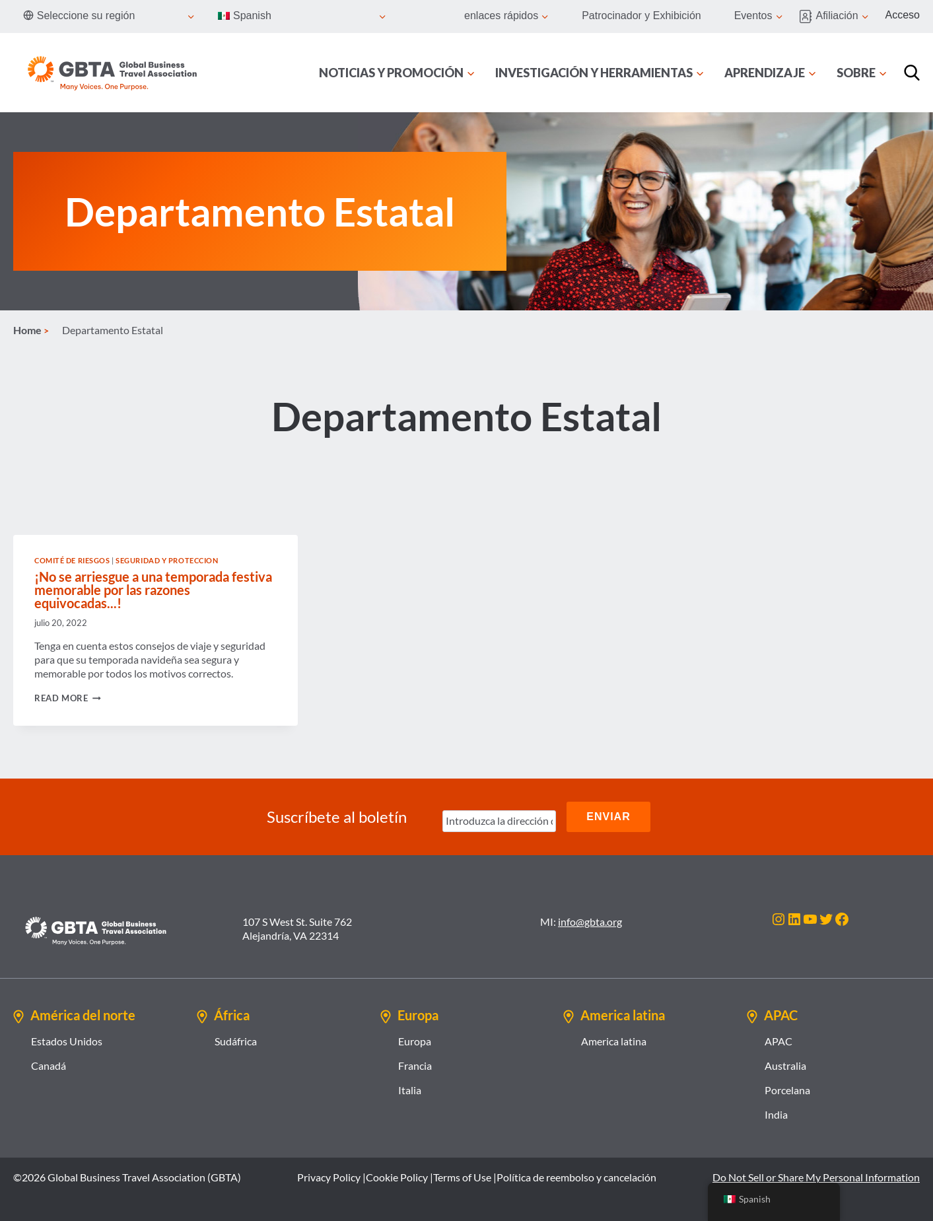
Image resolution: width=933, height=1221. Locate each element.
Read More (67, 698)
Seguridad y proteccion (167, 560)
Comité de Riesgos (72, 560)
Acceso (902, 14)
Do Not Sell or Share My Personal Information (816, 1177)
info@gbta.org (590, 921)
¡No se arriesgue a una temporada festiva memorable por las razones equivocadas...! (153, 590)
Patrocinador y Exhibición (641, 15)
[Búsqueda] (912, 73)
